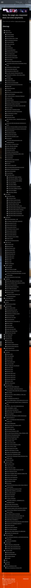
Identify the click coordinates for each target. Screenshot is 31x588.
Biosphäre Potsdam (11, 94)
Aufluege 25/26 (8, 32)
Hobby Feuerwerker (11, 382)
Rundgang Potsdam (11, 80)
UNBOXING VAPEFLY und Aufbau (14, 490)
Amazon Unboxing (10, 496)
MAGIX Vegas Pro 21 (9, 348)
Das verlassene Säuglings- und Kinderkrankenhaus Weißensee (18, 537)
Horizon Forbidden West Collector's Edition (16, 282)
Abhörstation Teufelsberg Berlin (13, 109)
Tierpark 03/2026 (10, 42)
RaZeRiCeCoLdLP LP (10, 417)
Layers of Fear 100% (11, 442)
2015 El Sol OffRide (12, 190)
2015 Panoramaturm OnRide (14, 186)
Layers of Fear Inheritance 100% (14, 444)
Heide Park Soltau (10, 175)
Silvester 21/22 (10, 371)
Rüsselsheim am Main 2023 (12, 71)
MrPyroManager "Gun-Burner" (13, 365)
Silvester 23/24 (10, 367)
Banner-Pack (9, 340)
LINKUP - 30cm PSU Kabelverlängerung (15, 406)
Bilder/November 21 (11, 253)
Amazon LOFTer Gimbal (12, 475)
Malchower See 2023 (11, 317)
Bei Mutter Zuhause (11, 556)
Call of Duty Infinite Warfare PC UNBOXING (16, 531)
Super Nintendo (8, 336)
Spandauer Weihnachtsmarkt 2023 (14, 61)
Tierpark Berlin (10, 47)
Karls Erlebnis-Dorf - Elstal (12, 38)
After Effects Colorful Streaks (14, 200)
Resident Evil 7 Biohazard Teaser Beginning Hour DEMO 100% (17, 457)
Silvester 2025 (10, 354)
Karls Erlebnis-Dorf (11, 53)
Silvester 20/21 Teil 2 (11, 373)
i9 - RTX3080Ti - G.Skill (12, 408)
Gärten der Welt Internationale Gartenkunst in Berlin (16, 123)
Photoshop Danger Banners (12, 346)
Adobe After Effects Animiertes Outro (16, 215)
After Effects (7, 194)
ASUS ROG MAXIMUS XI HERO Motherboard (16, 415)
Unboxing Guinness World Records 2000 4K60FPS (17, 521)
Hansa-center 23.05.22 (11, 227)
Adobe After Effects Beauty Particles (16, 209)
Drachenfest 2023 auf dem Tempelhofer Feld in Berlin (17, 64)
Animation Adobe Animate (13, 203)
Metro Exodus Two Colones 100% (14, 425)
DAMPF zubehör (8, 265)
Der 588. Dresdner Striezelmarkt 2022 (15, 73)
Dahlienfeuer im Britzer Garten (13, 67)
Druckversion (6, 579)
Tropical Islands (10, 155)
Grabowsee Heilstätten (11, 540)
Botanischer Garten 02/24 (12, 57)
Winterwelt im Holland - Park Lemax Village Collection (16, 75)
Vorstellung (7, 278)
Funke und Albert (10, 356)
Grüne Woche (9, 59)
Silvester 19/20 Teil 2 (11, 377)
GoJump (7, 302)
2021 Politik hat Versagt (12, 288)
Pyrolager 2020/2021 (11, 498)
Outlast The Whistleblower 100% (14, 452)
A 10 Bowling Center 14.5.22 (13, 228)
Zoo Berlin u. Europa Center (13, 144)
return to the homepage (20, 21)
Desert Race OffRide (12, 192)
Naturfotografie (8, 305)
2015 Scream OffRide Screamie (15, 188)
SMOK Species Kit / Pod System (14, 277)
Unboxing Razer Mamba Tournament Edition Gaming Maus (16, 510)
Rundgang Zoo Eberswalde (12, 82)
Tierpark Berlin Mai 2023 (12, 69)
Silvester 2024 (10, 359)
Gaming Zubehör (10, 413)
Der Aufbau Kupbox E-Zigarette (13, 513)
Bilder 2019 (9, 261)
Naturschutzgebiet (10, 130)
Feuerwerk (7, 352)
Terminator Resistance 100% (13, 431)
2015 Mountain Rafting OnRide (14, 176)
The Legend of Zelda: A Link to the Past (15, 469)
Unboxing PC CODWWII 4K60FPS (14, 523)
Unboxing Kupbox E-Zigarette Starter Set (15, 515)
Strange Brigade (10, 459)
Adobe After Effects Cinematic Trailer (14, 280)
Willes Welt (9, 86)
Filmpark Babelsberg (11, 49)
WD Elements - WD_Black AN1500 (14, 411)
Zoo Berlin (9, 46)
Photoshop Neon (10, 342)
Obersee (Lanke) (10, 292)
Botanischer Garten (11, 117)
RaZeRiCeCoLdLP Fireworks (13, 159)
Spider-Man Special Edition (12, 504)
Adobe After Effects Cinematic (14, 202)
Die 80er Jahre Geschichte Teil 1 (14, 546)
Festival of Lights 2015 (11, 165)
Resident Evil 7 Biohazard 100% (13, 454)
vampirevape (9, 267)
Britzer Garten (10, 107)
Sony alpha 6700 (8, 334)
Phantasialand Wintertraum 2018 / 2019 (15, 153)
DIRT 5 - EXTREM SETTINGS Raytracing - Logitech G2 (16, 420)
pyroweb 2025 (10, 357)
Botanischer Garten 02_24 (12, 311)
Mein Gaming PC (8, 384)
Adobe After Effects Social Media (15, 213)
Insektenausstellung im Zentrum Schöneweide (16, 128)
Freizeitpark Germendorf (12, 55)
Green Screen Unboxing (12, 529)
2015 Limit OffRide (12, 182)
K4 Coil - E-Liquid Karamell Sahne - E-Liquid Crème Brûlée (16, 274)
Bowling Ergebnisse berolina (13, 240)
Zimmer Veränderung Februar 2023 (14, 567)
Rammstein (9, 483)
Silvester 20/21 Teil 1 (11, 375)
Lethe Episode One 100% (12, 448)
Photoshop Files (8, 338)
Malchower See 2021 (11, 332)
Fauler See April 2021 (11, 329)
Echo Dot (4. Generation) (12, 284)
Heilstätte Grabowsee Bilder (13, 151)
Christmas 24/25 (8, 550)
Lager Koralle (9, 98)
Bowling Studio (10, 238)
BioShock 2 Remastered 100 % (13, 434)
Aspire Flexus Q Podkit (11, 269)
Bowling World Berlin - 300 (12, 219)
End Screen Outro (12, 198)
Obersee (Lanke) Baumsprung (13, 290)
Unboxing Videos (8, 461)
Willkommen (7, 30)
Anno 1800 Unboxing (11, 492)
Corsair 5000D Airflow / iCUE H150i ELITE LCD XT (17, 400)
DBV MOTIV (7, 217)
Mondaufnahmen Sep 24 (12, 309)
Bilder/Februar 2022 (11, 252)
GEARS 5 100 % (10, 427)
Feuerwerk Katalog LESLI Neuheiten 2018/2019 (17, 508)
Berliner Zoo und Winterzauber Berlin (14, 92)
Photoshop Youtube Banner (12, 344)
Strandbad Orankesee (11, 132)
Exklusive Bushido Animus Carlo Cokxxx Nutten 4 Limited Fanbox (17, 485)
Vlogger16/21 (8, 542)
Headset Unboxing (10, 525)
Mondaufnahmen (10, 327)
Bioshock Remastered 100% (13, 436)
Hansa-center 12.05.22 (11, 230)
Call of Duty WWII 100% (12, 438)
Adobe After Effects (11, 196)
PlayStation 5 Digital (11, 481)
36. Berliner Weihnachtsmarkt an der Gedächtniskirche (14, 141)
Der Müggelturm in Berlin (12, 113)
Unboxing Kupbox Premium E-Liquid (14, 517)
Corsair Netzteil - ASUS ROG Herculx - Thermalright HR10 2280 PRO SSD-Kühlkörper (17, 389)
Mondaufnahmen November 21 (13, 321)
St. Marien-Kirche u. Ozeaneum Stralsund (15, 96)
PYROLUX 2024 (10, 363)
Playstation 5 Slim (10, 463)
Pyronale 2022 (10, 78)
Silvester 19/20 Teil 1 (11, 379)
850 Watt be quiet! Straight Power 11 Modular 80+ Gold (17, 403)
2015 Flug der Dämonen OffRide (15, 180)
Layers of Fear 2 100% (11, 446)
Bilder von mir (8, 242)
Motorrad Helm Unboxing (12, 527)
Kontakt (8, 563)
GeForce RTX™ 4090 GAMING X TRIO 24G (16, 394)
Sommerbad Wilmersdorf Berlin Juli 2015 (15, 167)
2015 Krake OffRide (12, 184)
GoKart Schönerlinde (11, 171)
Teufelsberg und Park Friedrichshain (14, 111)
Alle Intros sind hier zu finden (13, 350)
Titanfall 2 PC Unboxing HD (12, 533)
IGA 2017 (9, 163)
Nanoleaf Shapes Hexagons (13, 286)
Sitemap (13, 579)
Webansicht (26, 578)
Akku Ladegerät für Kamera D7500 (14, 488)
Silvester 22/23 (10, 369)
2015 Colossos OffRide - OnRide (15, 178)
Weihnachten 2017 (11, 161)
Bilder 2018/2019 (10, 263)
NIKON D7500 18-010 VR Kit (13, 506)
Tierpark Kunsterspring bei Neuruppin (15, 84)
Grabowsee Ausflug (11, 149)
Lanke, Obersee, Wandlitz (12, 146)
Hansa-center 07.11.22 (11, 223)
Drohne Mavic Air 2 (9, 298)
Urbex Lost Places (9, 535)
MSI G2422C (9, 392)
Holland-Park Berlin (11, 88)
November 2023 (10, 244)
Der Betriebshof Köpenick (12, 40)
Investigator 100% (10, 440)
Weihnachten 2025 (11, 552)
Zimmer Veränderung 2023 (11, 565)
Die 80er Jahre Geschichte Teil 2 (14, 548)
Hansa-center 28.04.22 (11, 234)
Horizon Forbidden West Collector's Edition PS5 (17, 473)
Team (6, 560)
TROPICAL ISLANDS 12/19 (12, 136)
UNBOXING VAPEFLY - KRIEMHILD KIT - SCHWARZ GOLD (16, 501)
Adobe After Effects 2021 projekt (15, 205)
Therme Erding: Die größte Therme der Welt (16, 105)
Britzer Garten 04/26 (11, 307)
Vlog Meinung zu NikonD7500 (13, 544)
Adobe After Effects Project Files (15, 211)
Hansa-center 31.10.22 (11, 225)
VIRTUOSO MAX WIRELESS (13, 386)
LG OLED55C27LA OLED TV (13, 398)
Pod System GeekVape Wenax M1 (14, 271)
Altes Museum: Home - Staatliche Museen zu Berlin (16, 120)
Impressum (7, 562)
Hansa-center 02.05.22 (11, 232)
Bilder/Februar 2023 (11, 248)
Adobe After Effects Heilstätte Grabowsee (17, 207)
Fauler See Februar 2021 (12, 330)
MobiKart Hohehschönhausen (13, 169)
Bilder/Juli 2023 (10, 246)
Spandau (8, 558)
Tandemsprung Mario (11, 303)
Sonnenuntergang (10, 319)
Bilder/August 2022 (11, 250)
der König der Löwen (11, 467)
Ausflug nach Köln (10, 44)
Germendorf (9, 138)
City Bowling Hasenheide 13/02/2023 (14, 221)
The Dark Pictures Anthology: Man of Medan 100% (17, 433)
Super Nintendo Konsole (12, 471)
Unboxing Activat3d (11, 494)
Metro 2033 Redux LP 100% (13, 450)
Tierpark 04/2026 (10, 34)
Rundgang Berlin (10, 99)
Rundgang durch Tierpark (12, 51)
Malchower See (10, 115)
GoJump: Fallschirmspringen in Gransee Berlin (17, 101)
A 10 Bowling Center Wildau (13, 236)
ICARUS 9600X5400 (11, 423)
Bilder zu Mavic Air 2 (11, 300)
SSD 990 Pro (9, 396)
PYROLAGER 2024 (11, 361)
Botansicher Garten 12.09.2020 (13, 103)
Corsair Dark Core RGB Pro (12, 409)
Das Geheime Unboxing (12, 479)
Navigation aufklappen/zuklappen (15, 2)
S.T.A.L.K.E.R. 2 (10, 465)
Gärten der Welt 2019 (11, 148)
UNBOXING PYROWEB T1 (12, 519)
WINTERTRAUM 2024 (11, 554)
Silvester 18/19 (10, 381)
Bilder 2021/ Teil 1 (10, 257)
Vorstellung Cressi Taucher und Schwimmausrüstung (13, 295)
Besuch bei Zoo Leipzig (12, 134)
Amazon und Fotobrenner (12, 477)
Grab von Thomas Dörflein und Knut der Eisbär (17, 126)
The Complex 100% (11, 429)
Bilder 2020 (9, 259)
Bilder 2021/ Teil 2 (10, 255)
